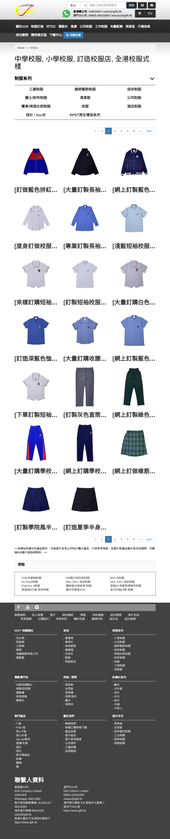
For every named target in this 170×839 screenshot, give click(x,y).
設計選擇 (115, 615)
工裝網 (20, 645)
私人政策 (37, 615)
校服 (85, 106)
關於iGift (22, 26)
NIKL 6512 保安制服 (78, 581)
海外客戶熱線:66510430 (29, 810)
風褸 (74, 26)
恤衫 (19, 747)
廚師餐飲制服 (85, 89)
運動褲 (20, 692)
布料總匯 (98, 615)
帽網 (19, 649)
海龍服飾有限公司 (27, 653)
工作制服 (101, 26)
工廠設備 (70, 747)
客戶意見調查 (73, 739)
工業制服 (36, 89)
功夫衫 (69, 653)
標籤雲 (20, 657)
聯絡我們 (70, 723)
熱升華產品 (23, 754)
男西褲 (69, 692)
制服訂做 (37, 26)
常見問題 (26, 618)
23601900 (95, 11)
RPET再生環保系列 (85, 115)
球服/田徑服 (23, 688)
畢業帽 (69, 649)
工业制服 (119, 735)
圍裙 (19, 762)
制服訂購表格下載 (76, 727)
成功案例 (22, 35)
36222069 (21, 806)
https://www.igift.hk (26, 822)
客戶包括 (133, 615)
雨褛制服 (119, 743)
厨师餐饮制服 (122, 731)
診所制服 (119, 657)
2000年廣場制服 (31, 577)
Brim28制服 (117, 577)
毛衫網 (20, 638)
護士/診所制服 (36, 98)
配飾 (68, 657)
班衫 (19, 751)
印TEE (50, 26)
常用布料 (61, 618)
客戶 (52, 615)
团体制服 (119, 739)
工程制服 (119, 665)
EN (150, 13)
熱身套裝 (70, 645)
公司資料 (70, 743)
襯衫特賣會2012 (76, 589)
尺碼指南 (144, 26)
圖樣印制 (97, 618)
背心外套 (21, 735)
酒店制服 (134, 106)
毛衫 (117, 692)
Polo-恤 (20, 727)
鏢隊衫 (20, 700)
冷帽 (117, 704)
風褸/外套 (22, 743)
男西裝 (69, 684)
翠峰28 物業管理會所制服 (125, 585)
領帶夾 (69, 704)
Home (21, 47)
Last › (149, 131)
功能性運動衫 (24, 684)
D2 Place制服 (30, 581)
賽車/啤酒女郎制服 (36, 106)
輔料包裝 (79, 618)
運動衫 (63, 26)
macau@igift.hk (122, 15)
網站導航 (67, 615)
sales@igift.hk (112, 11)
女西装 (118, 727)
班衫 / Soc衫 (36, 115)
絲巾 (117, 700)
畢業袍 (69, 638)
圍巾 (68, 700)
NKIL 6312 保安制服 (122, 581)
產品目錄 (70, 731)
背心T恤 (21, 731)
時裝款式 (70, 661)
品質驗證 (70, 751)
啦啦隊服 (21, 696)
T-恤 (18, 723)
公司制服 (86, 26)
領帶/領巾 (71, 696)
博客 (83, 615)
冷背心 (118, 708)
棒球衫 (69, 642)
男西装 (118, 723)
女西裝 (69, 688)
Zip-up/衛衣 (23, 739)
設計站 (114, 618)
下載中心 (55, 35)
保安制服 (134, 89)
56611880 (34, 798)
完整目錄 (73, 35)
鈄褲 (19, 758)
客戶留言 (70, 735)
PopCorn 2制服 (31, 585)
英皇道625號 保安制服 (35, 589)
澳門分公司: (81, 15)
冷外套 (118, 688)
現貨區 (130, 26)
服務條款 (20, 615)
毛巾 (117, 696)
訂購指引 (43, 618)
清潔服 (85, 98)
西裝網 (20, 642)
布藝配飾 (116, 26)
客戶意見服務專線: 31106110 (32, 802)
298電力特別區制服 (78, 577)
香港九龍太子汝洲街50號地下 (33, 818)
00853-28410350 (99, 15)
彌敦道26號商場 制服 (79, 585)
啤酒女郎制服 (122, 653)
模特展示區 (39, 35)
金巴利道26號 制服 (121, 589)
